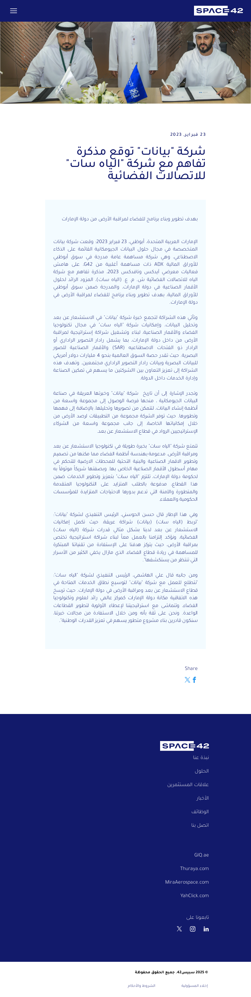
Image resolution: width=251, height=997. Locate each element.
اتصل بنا (200, 826)
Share (191, 669)
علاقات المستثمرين (188, 785)
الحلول (202, 772)
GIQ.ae (201, 856)
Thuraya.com (194, 869)
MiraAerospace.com (187, 883)
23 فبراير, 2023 (188, 135)
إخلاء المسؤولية (194, 986)
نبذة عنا (201, 758)
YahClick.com (194, 896)
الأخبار (203, 799)
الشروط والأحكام (141, 986)
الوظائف (200, 812)
